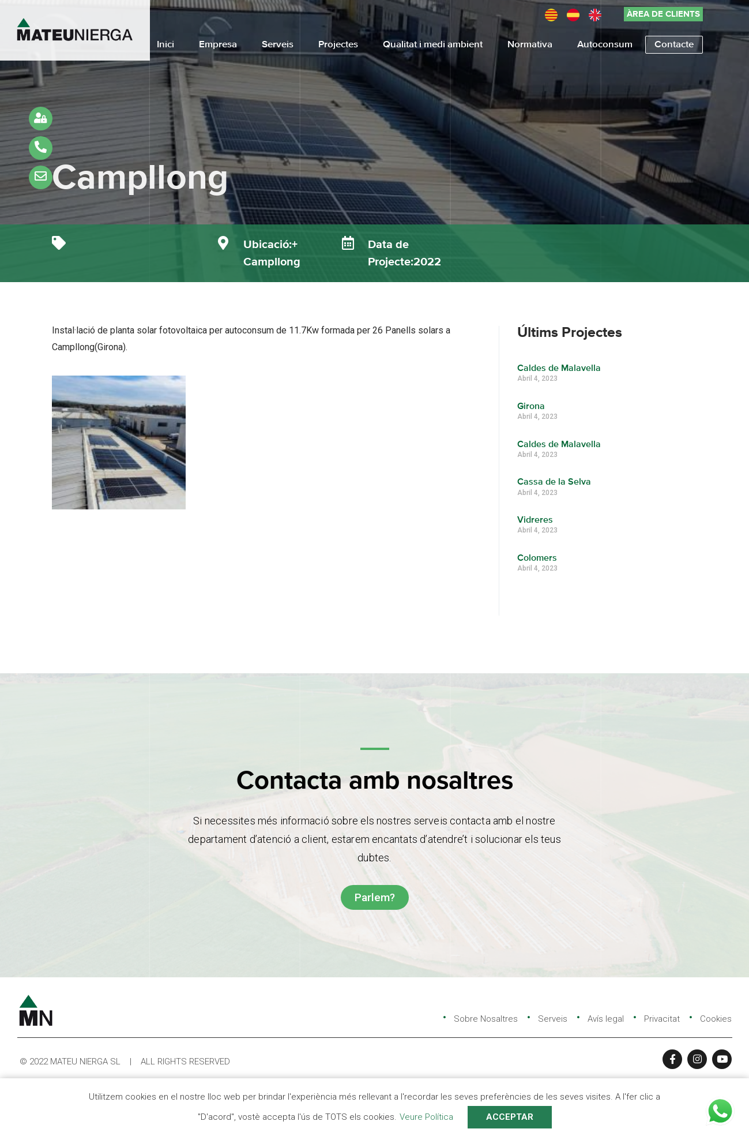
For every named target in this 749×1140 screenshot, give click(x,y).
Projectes (338, 45)
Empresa (218, 45)
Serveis (277, 45)
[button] (663, 14)
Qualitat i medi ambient (433, 45)
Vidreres (535, 520)
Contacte (674, 45)
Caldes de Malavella (559, 368)
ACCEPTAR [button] (509, 1117)
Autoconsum (605, 45)
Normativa (529, 45)
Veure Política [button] (426, 1117)
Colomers (537, 558)
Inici (165, 45)
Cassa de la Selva (554, 482)
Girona (531, 406)
